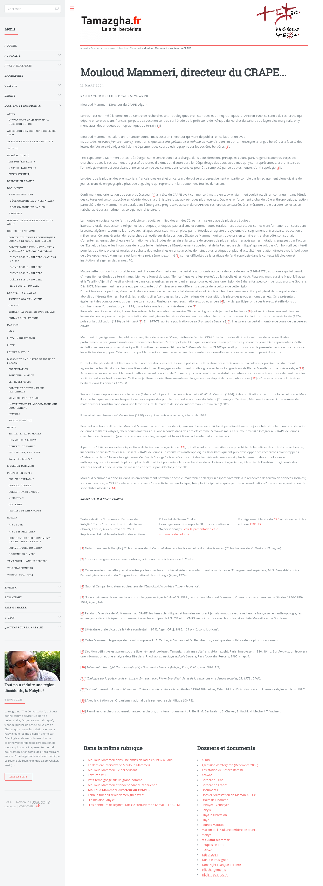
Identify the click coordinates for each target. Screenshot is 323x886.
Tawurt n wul (97, 775)
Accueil (84, 48)
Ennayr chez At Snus (24, 318)
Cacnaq (14, 305)
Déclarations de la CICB (27, 207)
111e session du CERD (25, 285)
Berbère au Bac (212, 780)
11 (301, 368)
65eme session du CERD (26, 273)
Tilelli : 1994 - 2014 (215, 874)
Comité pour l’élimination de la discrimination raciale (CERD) (32, 249)
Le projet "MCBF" (21, 381)
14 (113, 488)
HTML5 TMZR (26, 806)
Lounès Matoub (213, 825)
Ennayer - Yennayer (215, 805)
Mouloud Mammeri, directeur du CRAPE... (119, 790)
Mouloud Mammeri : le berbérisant (112, 770)
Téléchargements (214, 869)
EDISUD (255, 524)
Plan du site (38, 801)
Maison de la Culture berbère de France (229, 830)
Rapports (15, 213)
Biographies (14, 75)
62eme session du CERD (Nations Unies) (33, 259)
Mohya (206, 835)
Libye (205, 820)
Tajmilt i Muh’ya (20, 459)
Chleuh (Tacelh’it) (22, 161)
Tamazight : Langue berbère (221, 865)
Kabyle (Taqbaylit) (22, 168)
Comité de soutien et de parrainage (26, 390)
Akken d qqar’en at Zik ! (26, 299)
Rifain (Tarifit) (19, 174)
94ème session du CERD (26, 279)
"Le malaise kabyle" (101, 800)
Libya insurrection (214, 815)
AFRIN (206, 760)
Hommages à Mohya (23, 440)
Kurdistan (16, 498)
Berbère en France (215, 785)
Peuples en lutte (213, 845)
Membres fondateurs (24, 398)
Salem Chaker (16, 607)
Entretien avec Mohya (25, 433)
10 (227, 321)
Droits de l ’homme (215, 800)
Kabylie (207, 810)
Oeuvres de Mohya (22, 446)
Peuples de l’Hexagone (25, 510)
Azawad (207, 775)
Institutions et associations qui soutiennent (33, 406)
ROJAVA (207, 849)
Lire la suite (18, 776)
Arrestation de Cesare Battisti (222, 770)
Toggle (72, 8)
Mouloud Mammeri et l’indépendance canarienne (122, 785)
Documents (210, 790)
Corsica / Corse (20, 485)
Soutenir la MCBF (21, 375)
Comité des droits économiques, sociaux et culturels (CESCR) (32, 239)
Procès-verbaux (20, 420)
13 (182, 447)
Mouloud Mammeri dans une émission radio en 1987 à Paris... (131, 760)
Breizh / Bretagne (21, 479)
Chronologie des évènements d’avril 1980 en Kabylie (30, 540)
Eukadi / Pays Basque (24, 491)
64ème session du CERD (26, 267)
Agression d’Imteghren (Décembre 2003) (230, 765)
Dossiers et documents (104, 48)
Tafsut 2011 (210, 854)
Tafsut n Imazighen (215, 860)
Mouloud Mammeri (130, 48)
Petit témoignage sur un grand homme (115, 780)
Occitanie (16, 504)
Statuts (14, 414)
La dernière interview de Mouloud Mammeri (119, 765)
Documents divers (22, 554)
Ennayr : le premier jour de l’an (32, 311)
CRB (276, 519)
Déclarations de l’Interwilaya (32, 200)
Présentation (18, 369)
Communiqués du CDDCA (26, 547)
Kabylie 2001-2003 (21, 194)
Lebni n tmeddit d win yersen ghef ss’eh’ (116, 795)
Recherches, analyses (25, 452)
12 (254, 378)
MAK (12, 331)
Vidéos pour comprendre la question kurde (29, 122)
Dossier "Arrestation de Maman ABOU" (229, 795)
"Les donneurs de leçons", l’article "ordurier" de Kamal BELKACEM (134, 805)
